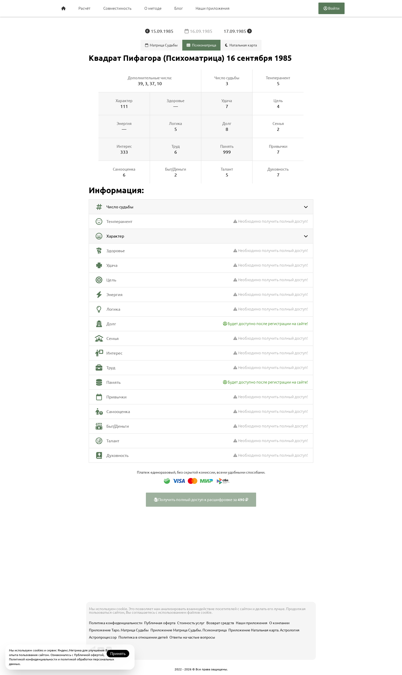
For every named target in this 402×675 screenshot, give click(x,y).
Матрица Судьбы (161, 45)
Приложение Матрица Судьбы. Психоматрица (188, 630)
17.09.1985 (238, 31)
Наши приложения (212, 8)
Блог (178, 8)
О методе (153, 8)
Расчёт (84, 8)
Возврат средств (220, 623)
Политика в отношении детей (143, 637)
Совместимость (117, 8)
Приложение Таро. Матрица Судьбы (119, 630)
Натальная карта (241, 45)
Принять (118, 653)
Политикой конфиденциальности (33, 659)
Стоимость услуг (191, 623)
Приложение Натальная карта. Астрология (263, 630)
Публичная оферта (159, 623)
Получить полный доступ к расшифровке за (201, 499)
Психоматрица (201, 45)
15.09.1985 (159, 31)
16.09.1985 (199, 31)
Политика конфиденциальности (115, 623)
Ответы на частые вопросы (192, 637)
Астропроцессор (103, 637)
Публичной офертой (89, 655)
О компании (279, 623)
